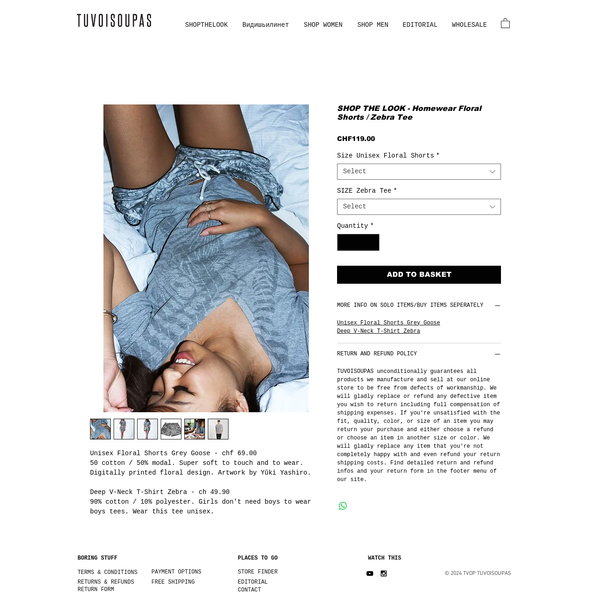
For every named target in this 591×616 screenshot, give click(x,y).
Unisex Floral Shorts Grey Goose (388, 323)
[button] (505, 23)
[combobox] (419, 172)
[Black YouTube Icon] (370, 573)
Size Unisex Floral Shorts (388, 155)
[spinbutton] (358, 242)
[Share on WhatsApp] (343, 506)
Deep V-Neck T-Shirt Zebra (378, 331)
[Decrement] (344, 242)
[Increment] (372, 242)
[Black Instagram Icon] (384, 573)
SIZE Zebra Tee (367, 191)
